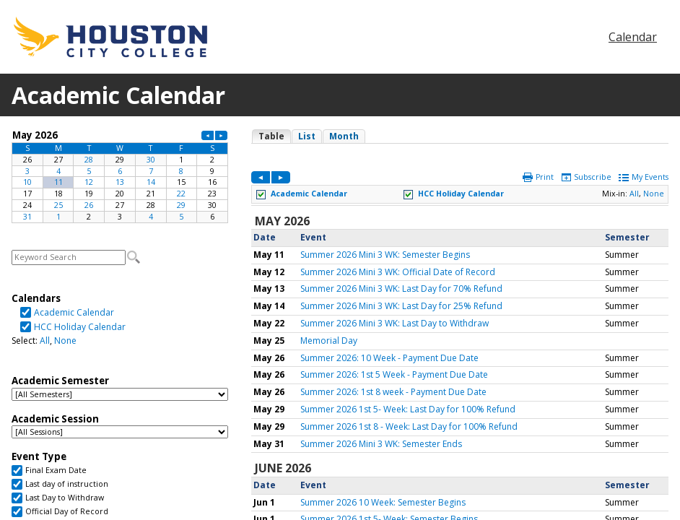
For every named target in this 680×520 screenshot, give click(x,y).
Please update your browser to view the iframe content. (120, 175)
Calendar (633, 37)
